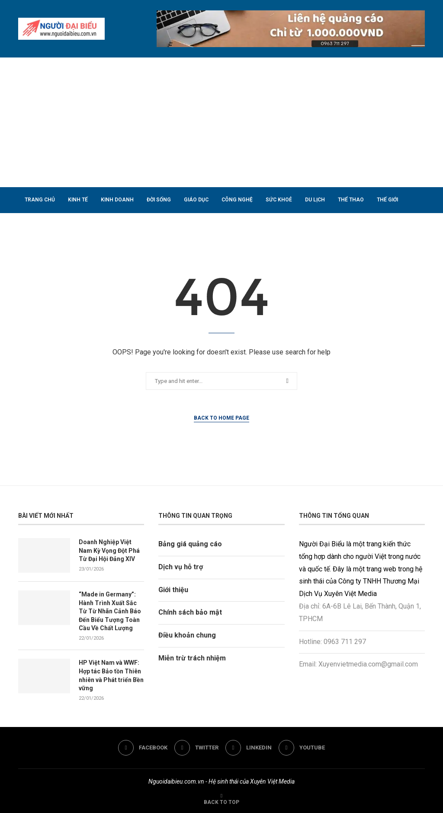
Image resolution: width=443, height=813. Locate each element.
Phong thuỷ (77, 225)
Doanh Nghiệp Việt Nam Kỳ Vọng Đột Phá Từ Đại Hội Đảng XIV (109, 550)
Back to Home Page (221, 418)
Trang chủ (40, 200)
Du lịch (315, 200)
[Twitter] (196, 748)
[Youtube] (302, 748)
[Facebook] (142, 748)
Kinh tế (78, 200)
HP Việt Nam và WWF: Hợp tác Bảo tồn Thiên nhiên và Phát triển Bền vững (111, 675)
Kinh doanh (117, 200)
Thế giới (387, 200)
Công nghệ (237, 200)
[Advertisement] (221, 122)
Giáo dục (196, 200)
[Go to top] (221, 801)
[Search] (420, 251)
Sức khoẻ (279, 200)
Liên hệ (117, 225)
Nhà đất (36, 225)
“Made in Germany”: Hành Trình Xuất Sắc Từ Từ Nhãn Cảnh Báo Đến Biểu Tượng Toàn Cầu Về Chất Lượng (110, 611)
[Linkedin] (248, 748)
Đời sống (159, 200)
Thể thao (351, 200)
